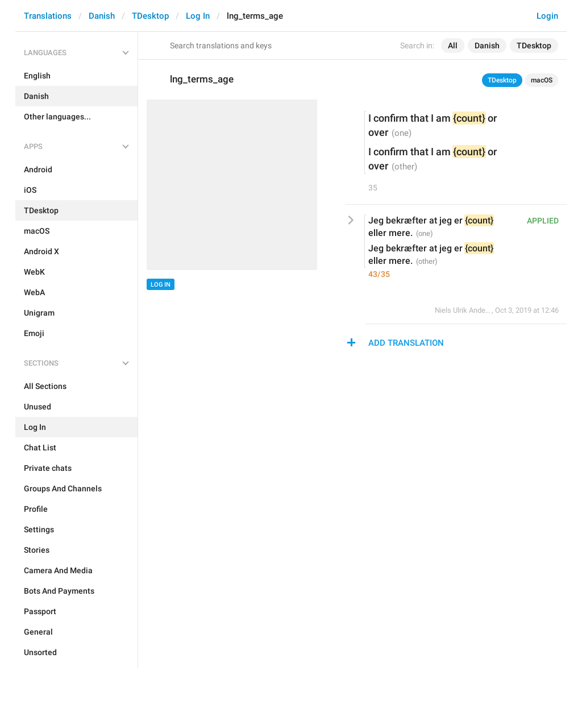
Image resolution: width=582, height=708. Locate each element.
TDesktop (150, 16)
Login (547, 16)
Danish (102, 16)
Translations (48, 16)
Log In (198, 16)
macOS (541, 80)
